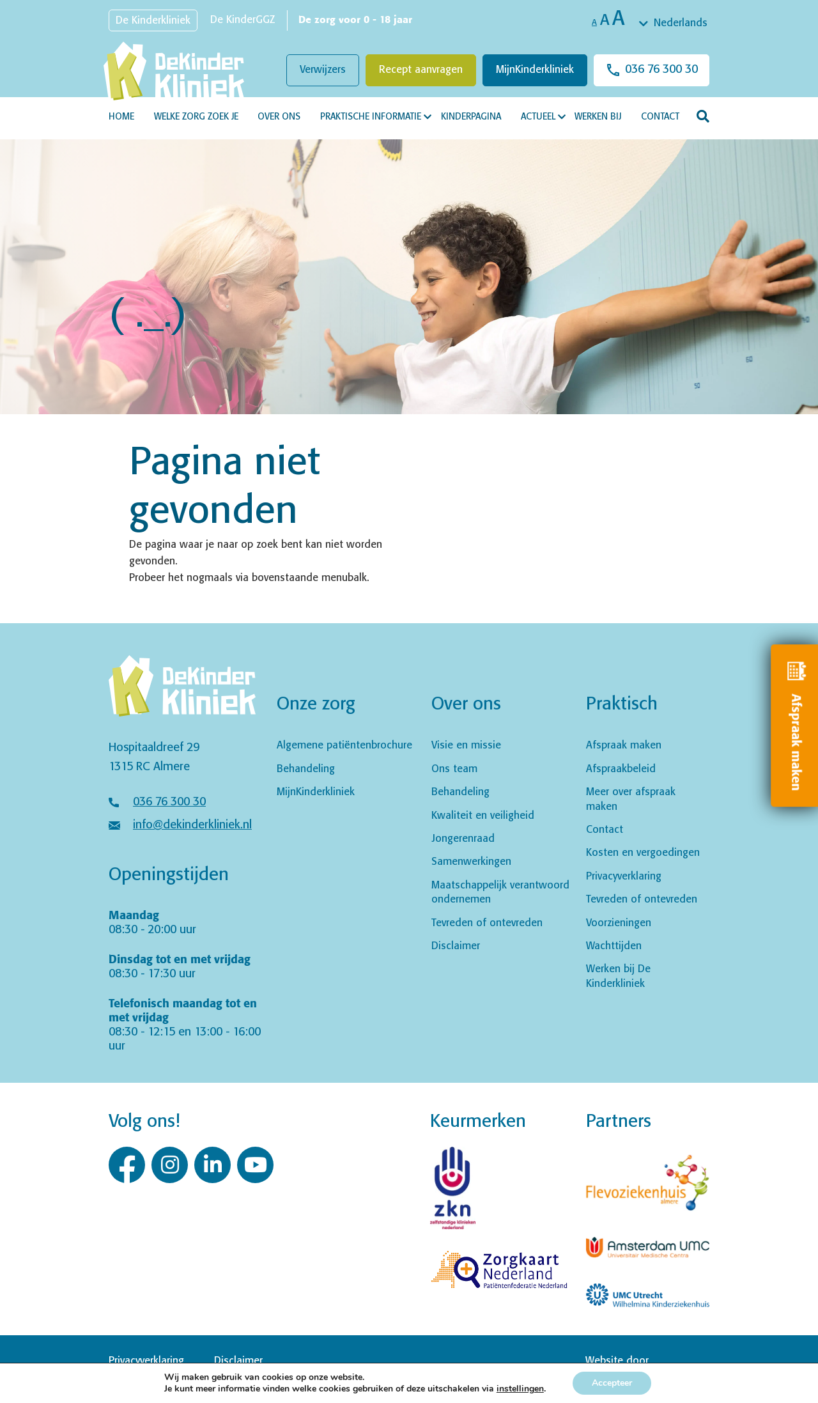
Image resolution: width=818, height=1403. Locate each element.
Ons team (454, 769)
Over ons (279, 116)
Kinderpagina (471, 116)
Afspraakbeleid (621, 769)
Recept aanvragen (421, 70)
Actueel (538, 116)
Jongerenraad (463, 838)
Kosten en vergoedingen (643, 853)
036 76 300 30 (661, 69)
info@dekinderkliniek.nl (192, 825)
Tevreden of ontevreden (487, 923)
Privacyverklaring (623, 876)
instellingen (520, 1389)
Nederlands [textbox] (680, 23)
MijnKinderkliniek (535, 70)
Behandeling (306, 769)
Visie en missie (466, 745)
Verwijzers (323, 70)
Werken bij (598, 116)
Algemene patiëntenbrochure (344, 745)
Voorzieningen (618, 923)
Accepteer (612, 1383)
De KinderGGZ (242, 20)
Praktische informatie (370, 116)
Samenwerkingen (471, 862)
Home (121, 116)
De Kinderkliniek (153, 20)
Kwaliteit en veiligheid (482, 815)
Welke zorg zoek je (196, 116)
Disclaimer (455, 946)
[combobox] (674, 24)
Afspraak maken (623, 745)
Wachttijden (614, 946)
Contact (660, 116)
